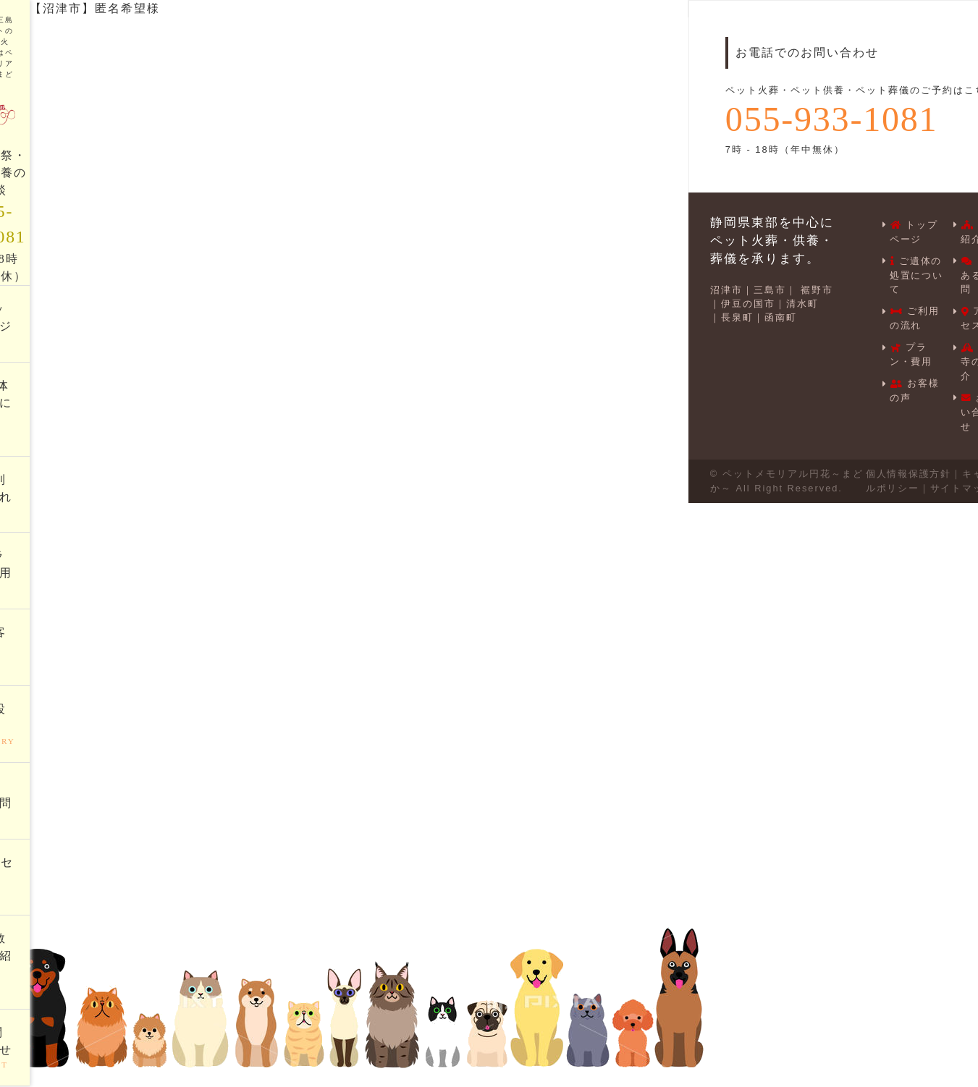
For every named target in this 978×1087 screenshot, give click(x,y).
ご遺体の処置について (917, 273)
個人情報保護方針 (907, 466)
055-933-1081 (832, 119)
